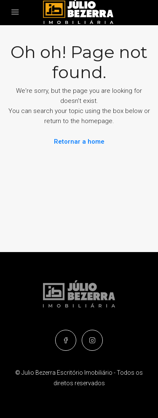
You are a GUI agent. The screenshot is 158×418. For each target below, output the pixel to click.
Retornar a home (79, 141)
